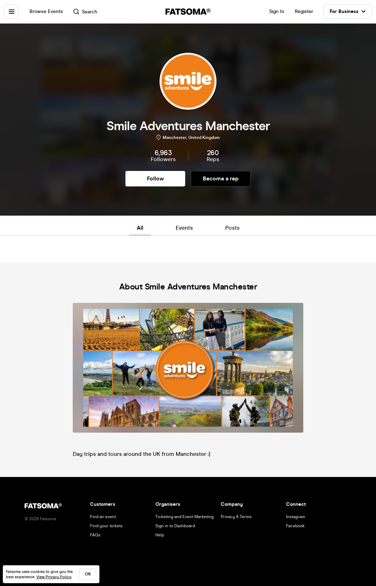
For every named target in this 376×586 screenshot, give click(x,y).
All (140, 227)
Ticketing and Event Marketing (184, 516)
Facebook (295, 525)
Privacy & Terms (236, 516)
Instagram (295, 516)
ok (88, 574)
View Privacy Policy (53, 577)
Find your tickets (106, 525)
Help (159, 535)
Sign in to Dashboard (175, 525)
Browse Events (46, 11)
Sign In (276, 11)
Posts (232, 227)
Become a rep (221, 178)
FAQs (95, 535)
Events (184, 227)
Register (304, 11)
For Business (348, 11)
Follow (155, 178)
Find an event (103, 516)
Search (85, 12)
